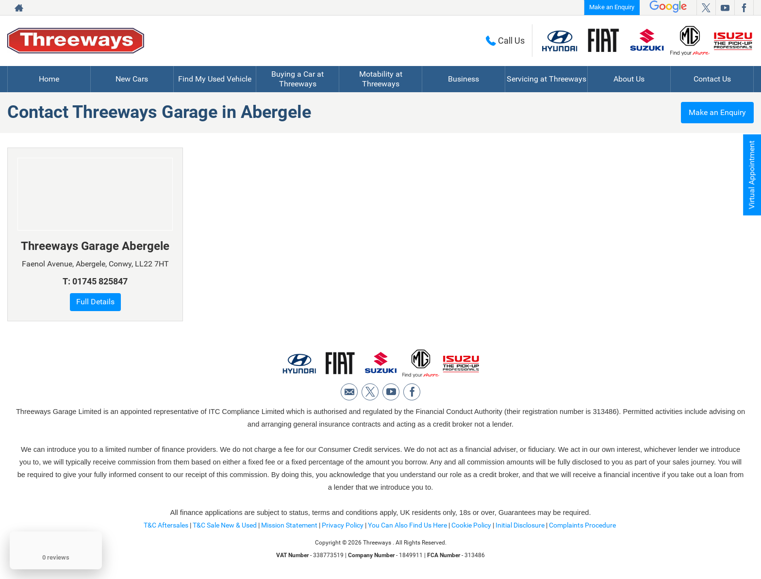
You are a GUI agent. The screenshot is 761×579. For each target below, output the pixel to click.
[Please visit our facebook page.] (743, 8)
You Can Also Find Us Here (407, 525)
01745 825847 (100, 281)
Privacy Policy (343, 525)
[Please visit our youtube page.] (724, 8)
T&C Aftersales (166, 525)
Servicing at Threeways (546, 78)
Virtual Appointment (751, 175)
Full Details (95, 301)
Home (49, 78)
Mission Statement (289, 525)
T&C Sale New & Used (225, 525)
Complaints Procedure (582, 525)
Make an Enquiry (611, 7)
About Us (629, 78)
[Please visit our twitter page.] (705, 8)
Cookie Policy (471, 525)
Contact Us (712, 78)
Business (463, 78)
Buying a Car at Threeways (297, 78)
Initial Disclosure (521, 525)
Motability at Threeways (380, 78)
